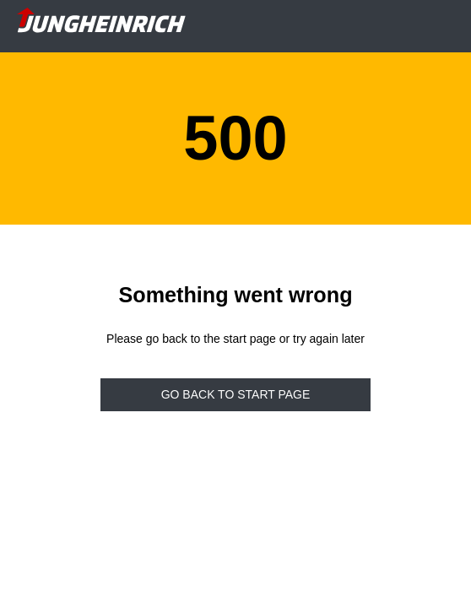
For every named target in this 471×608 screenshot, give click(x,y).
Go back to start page (236, 394)
